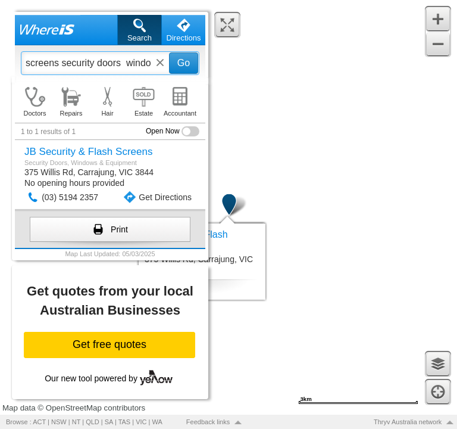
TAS (124, 421)
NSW (59, 421)
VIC (141, 421)
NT (76, 421)
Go (183, 63)
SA (109, 421)
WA (157, 421)
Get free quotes (109, 344)
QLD (92, 421)
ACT (39, 421)
